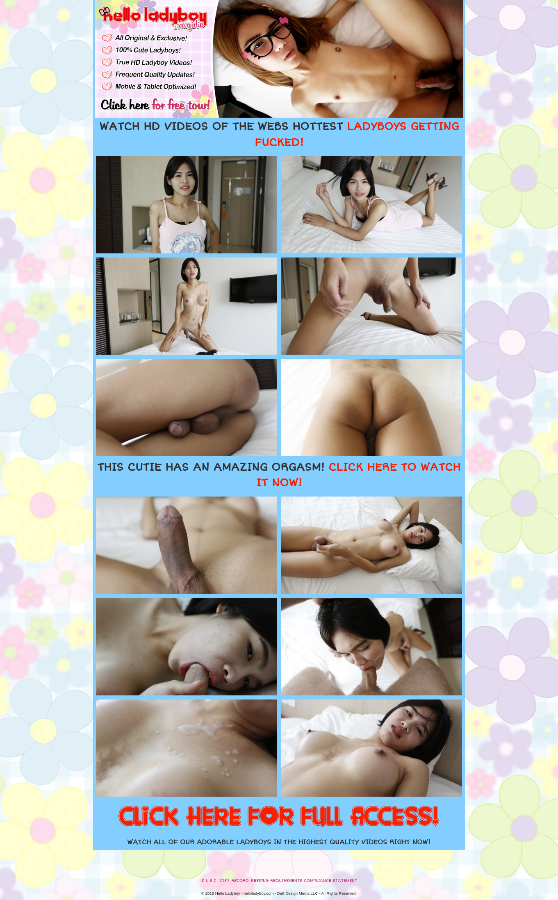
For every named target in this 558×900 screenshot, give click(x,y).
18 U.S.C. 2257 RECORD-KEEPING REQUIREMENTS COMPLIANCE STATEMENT (278, 880)
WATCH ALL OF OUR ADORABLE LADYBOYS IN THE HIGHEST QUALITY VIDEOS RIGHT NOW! (278, 842)
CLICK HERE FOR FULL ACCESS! (278, 817)
